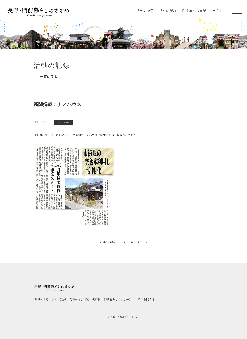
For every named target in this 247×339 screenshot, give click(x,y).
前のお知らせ (109, 242)
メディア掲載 (63, 122)
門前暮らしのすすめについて (122, 299)
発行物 (217, 10)
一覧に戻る (48, 76)
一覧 (123, 242)
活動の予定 (145, 10)
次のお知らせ (137, 242)
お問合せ (149, 299)
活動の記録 (168, 10)
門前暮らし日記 (194, 10)
